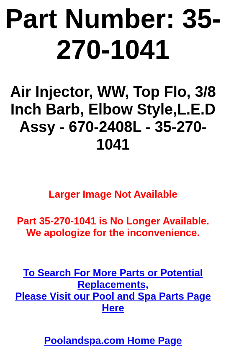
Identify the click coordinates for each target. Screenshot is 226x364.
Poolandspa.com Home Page (113, 340)
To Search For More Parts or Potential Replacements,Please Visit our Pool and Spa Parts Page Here (113, 290)
